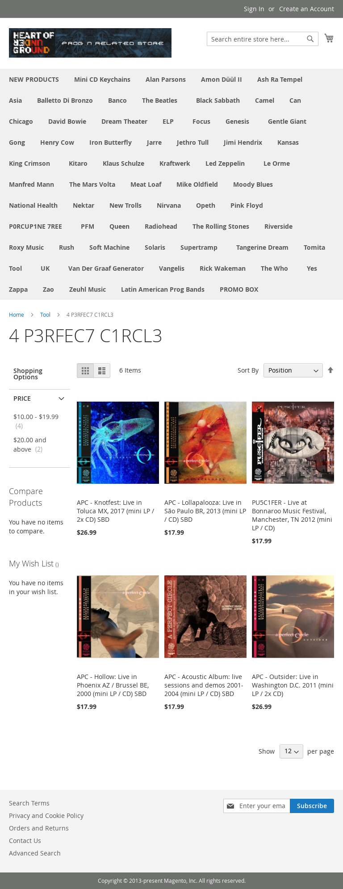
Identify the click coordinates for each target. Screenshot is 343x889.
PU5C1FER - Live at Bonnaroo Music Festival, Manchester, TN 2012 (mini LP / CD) (292, 515)
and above (30, 444)
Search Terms (29, 803)
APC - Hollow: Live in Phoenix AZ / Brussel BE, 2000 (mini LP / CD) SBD (113, 685)
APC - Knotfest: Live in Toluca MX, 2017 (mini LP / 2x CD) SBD (115, 511)
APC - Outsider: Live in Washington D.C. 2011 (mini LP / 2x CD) (293, 685)
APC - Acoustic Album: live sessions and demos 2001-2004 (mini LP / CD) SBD (203, 685)
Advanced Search (35, 853)
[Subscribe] (312, 806)
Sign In (254, 8)
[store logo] (90, 43)
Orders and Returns (39, 828)
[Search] (310, 39)
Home (16, 314)
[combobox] (262, 39)
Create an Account (306, 8)
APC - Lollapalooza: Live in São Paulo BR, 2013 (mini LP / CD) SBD (205, 511)
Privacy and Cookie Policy (46, 815)
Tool (45, 314)
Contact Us (25, 840)
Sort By (248, 370)
